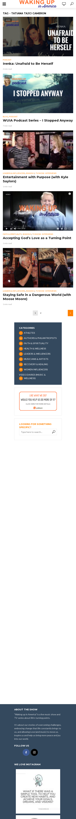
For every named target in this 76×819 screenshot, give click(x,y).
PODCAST (7, 60)
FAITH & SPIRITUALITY (12, 234)
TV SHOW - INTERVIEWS (46, 173)
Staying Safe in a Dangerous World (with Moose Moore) (37, 297)
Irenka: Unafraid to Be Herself (28, 64)
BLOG (5, 116)
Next (70, 313)
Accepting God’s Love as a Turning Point (37, 238)
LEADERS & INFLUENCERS (14, 173)
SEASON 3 (30, 173)
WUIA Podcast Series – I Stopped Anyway (38, 120)
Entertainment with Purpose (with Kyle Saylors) (35, 179)
